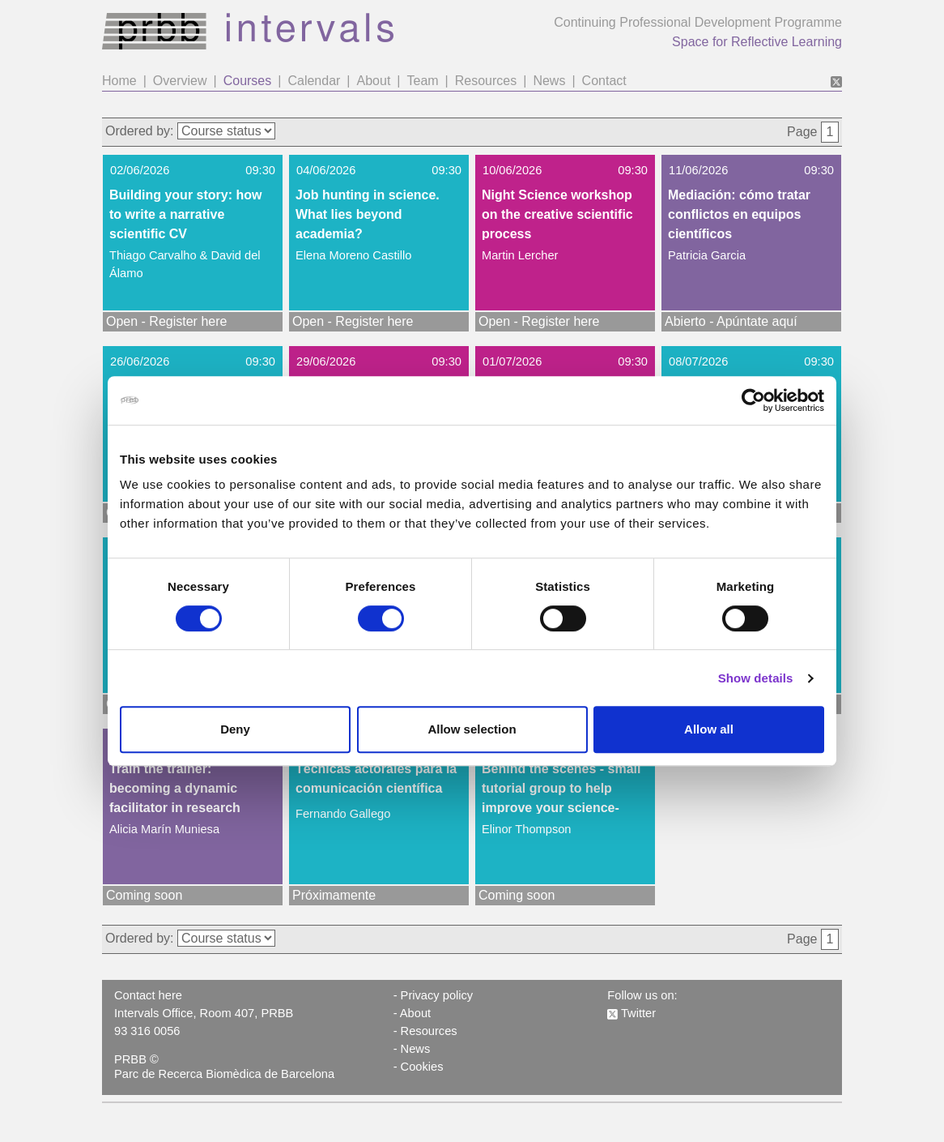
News (549, 81)
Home (119, 81)
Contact (604, 81)
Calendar (313, 81)
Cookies (422, 1066)
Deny (235, 729)
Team (422, 81)
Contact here (148, 995)
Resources (486, 81)
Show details (755, 678)
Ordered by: (139, 131)
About (374, 81)
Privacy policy (437, 995)
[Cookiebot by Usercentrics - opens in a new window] (753, 400)
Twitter (631, 1013)
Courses (247, 81)
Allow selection (471, 729)
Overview (180, 81)
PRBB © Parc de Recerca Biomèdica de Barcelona (224, 1066)
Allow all (709, 729)
